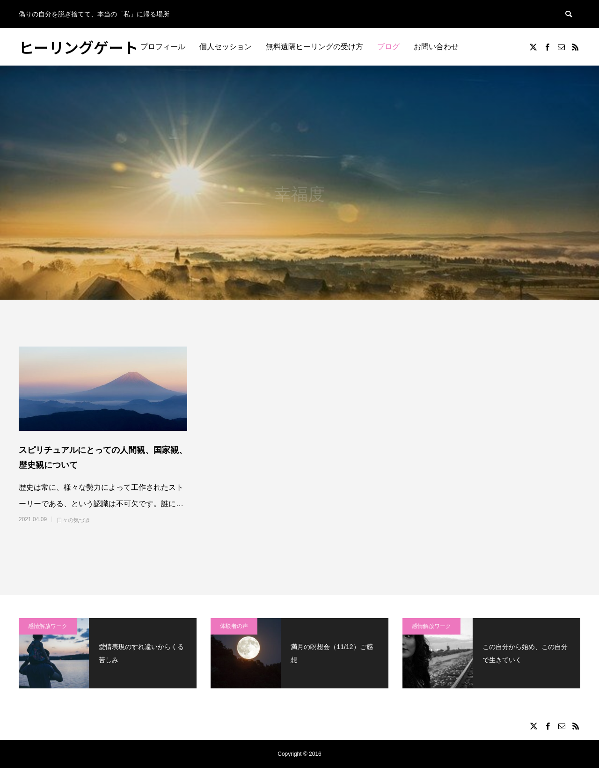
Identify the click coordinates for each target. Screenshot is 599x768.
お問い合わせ (436, 47)
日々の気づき (73, 520)
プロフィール (162, 47)
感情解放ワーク (47, 626)
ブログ (388, 47)
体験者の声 (234, 626)
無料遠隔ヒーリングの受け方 (314, 47)
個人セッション (225, 47)
